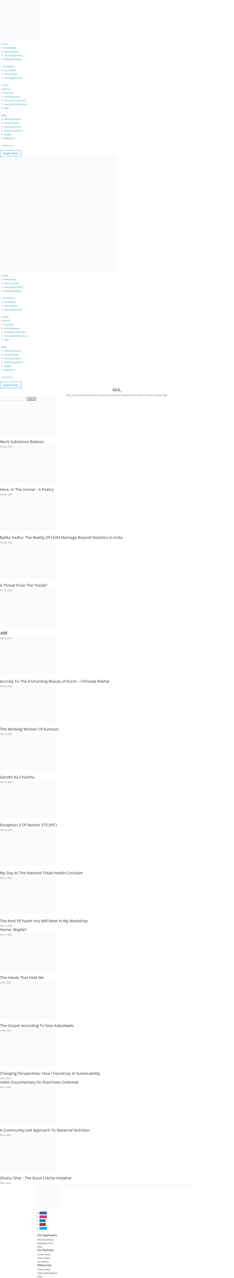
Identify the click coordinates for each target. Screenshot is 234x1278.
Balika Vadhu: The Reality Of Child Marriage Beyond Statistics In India (61, 537)
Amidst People (11, 123)
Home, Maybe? (13, 929)
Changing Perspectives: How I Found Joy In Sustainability (50, 1073)
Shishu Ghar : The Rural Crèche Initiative (35, 1178)
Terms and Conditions (47, 1273)
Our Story (8, 92)
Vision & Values (11, 51)
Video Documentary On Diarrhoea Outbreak (39, 1082)
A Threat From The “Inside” (23, 585)
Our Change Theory (13, 55)
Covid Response (11, 96)
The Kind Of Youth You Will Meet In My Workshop (44, 920)
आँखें (3, 633)
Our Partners (8, 66)
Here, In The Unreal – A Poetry (27, 489)
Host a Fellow (43, 1258)
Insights (8, 134)
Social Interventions (13, 130)
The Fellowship (9, 47)
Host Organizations (13, 78)
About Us (6, 89)
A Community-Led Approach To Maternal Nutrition (45, 1130)
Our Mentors (10, 70)
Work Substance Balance (22, 441)
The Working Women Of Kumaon (29, 729)
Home (5, 44)
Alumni (5, 85)
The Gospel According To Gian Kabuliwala (37, 1025)
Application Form (45, 1243)
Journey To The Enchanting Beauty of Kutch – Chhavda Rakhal (54, 681)
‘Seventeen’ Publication (15, 100)
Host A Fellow (10, 74)
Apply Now (10, 153)
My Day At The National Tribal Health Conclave (41, 872)
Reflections (9, 138)
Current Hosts (43, 1254)
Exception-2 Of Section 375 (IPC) (28, 824)
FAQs (6, 108)
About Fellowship (12, 119)
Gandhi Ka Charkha (17, 777)
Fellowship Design (12, 59)
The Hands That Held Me (22, 977)
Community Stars (12, 126)
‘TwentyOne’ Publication (15, 104)
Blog (4, 115)
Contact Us (7, 145)
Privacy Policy (43, 1269)
